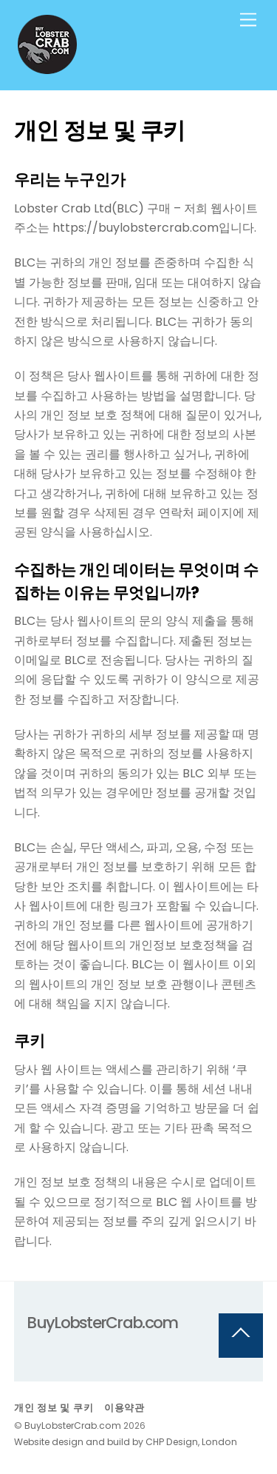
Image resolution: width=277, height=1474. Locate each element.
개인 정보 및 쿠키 (54, 1408)
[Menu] (248, 20)
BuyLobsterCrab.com (72, 1425)
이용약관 (124, 1408)
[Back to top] (241, 1335)
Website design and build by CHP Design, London (125, 1442)
